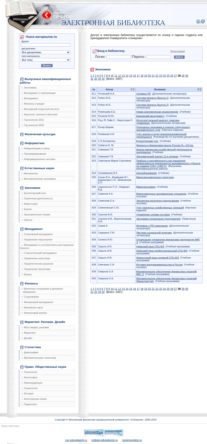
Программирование (33, 153)
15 (130, 75)
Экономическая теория (35, 214)
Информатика (32, 143)
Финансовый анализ (34, 312)
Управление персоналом (36, 239)
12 (119, 75)
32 (95, 78)
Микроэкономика (145, 186)
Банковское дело (32, 307)
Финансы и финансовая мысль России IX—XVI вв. (165, 145)
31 (91, 78)
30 (186, 75)
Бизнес (26, 209)
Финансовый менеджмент (37, 302)
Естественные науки (37, 168)
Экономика (28, 87)
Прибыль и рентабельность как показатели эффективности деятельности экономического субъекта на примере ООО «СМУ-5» (168, 163)
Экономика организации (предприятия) (158, 218)
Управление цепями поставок (153, 214)
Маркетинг (28, 332)
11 (115, 75)
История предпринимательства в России (159, 264)
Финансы (29, 283)
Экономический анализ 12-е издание (157, 156)
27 (175, 75)
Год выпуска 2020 (32, 125)
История (27, 393)
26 (171, 75)
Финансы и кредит (33, 103)
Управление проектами (35, 269)
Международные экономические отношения (161, 193)
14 (126, 75)
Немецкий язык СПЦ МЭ (150, 246)
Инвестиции (29, 203)
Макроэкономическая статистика (155, 177)
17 (138, 75)
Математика (29, 173)
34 (103, 78)
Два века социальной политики (154, 232)
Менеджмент (30, 98)
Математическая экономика (38, 178)
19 (145, 75)
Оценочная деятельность (37, 198)
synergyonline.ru (132, 440)
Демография (29, 352)
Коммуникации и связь (35, 148)
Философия (29, 377)
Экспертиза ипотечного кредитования (157, 200)
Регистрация (177, 51)
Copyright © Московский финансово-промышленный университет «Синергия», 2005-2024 (106, 419)
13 (123, 75)
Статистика (30, 347)
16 (134, 75)
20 (149, 75)
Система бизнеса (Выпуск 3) (152, 104)
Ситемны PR (143, 93)
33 (99, 78)
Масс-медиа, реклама (35, 327)
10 (112, 75)
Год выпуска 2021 (32, 119)
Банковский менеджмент (150, 116)
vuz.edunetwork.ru (76, 440)
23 (160, 75)
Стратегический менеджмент (39, 253)
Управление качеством (35, 258)
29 (183, 75)
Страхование (30, 296)
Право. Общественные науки (43, 367)
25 (168, 75)
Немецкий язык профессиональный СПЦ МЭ (161, 250)
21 (153, 75)
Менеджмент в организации (38, 93)
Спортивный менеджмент (37, 234)
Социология (29, 388)
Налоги (26, 220)
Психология (29, 372)
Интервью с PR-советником (152, 225)
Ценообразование (146, 173)
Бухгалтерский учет (33, 193)
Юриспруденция (31, 382)
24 (164, 75)
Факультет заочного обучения (39, 114)
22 (156, 75)
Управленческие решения (37, 263)
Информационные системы (38, 159)
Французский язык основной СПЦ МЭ (157, 257)
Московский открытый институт (40, 109)
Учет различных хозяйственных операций (160, 207)
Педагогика (29, 404)
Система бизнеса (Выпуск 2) (152, 98)
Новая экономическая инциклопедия (157, 111)
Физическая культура (37, 134)
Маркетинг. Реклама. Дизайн (42, 322)
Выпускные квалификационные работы (45, 80)
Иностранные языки (34, 399)
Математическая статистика (38, 357)
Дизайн (26, 338)
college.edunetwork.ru (105, 440)
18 (141, 75)
